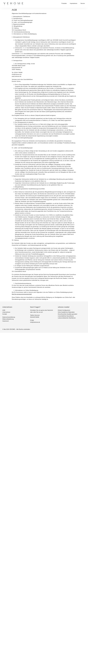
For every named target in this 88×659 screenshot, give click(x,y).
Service (83, 3)
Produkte (64, 3)
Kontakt (4, 314)
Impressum (5, 321)
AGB (3, 310)
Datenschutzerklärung (8, 317)
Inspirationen (73, 3)
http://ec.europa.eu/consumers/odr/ (22, 294)
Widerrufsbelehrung (8, 319)
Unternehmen (6, 312)
